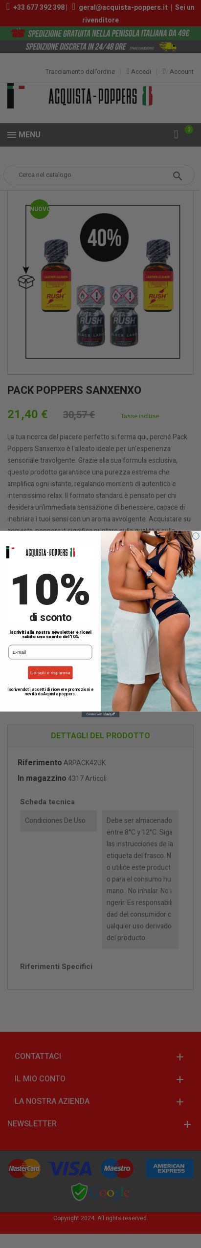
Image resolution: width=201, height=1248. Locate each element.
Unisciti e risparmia (50, 672)
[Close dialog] (196, 536)
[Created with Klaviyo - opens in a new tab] (100, 714)
